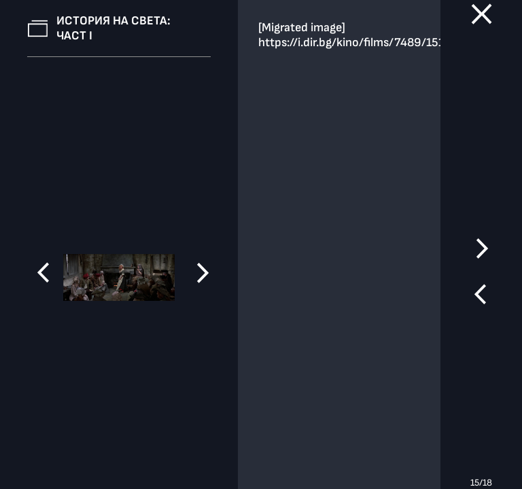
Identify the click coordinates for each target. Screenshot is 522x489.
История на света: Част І (113, 28)
